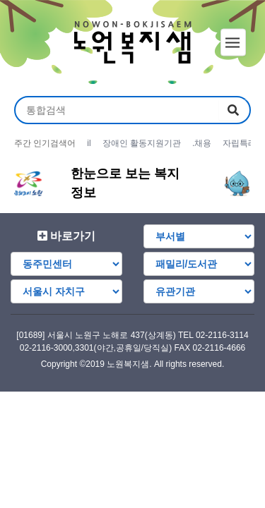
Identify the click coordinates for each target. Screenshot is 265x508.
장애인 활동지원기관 (141, 143)
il (88, 143)
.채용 (201, 143)
